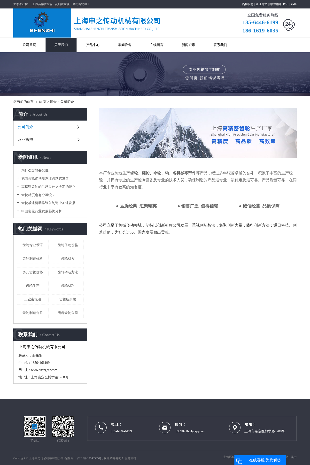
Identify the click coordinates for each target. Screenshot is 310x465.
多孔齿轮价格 (33, 272)
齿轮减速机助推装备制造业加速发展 (48, 203)
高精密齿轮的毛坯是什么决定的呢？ (48, 187)
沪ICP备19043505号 (89, 458)
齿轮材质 (68, 258)
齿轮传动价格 (68, 245)
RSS (285, 4)
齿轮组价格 (67, 299)
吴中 (294, 457)
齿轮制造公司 (33, 313)
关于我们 (61, 45)
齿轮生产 (32, 286)
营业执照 (25, 139)
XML (293, 4)
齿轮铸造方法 (68, 272)
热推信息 (248, 4)
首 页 (42, 102)
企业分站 (261, 4)
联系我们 (220, 45)
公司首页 (29, 45)
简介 (54, 102)
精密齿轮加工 (81, 4)
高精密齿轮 (62, 4)
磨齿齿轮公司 (68, 313)
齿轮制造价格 (33, 258)
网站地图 (275, 4)
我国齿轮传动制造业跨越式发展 (44, 178)
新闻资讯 (188, 45)
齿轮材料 (68, 286)
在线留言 (156, 45)
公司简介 (25, 127)
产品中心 (93, 45)
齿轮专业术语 (33, 245)
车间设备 (125, 45)
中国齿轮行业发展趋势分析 (41, 211)
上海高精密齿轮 (42, 4)
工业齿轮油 (32, 299)
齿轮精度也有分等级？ (37, 195)
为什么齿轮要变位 (34, 170)
